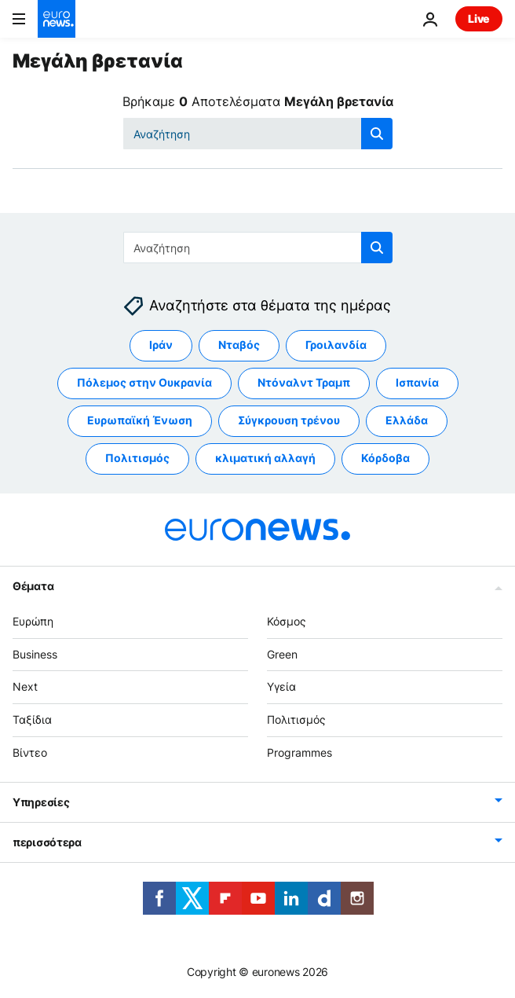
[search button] (377, 133)
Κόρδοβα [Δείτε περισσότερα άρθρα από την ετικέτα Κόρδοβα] (385, 458)
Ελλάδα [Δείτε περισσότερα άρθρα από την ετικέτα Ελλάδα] (406, 420)
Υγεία (281, 687)
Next (25, 687)
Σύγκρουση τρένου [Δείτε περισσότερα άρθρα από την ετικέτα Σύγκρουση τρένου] (289, 420)
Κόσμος (286, 621)
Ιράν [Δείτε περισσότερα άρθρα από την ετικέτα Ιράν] (161, 345)
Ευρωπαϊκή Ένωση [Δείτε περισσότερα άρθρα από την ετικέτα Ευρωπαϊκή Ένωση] (139, 420)
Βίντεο (30, 752)
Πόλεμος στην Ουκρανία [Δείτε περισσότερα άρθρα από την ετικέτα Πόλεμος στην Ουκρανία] (144, 383)
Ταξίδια (32, 720)
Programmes (299, 752)
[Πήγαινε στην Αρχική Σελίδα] (56, 19)
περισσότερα (47, 842)
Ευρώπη (33, 621)
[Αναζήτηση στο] (258, 133)
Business (35, 654)
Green (282, 654)
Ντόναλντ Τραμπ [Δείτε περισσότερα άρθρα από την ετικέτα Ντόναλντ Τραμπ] (304, 383)
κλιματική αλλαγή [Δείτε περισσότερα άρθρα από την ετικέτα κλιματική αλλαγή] (265, 458)
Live (479, 18)
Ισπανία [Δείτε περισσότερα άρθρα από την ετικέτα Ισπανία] (417, 383)
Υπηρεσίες (41, 802)
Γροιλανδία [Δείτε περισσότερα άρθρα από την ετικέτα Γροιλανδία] (336, 345)
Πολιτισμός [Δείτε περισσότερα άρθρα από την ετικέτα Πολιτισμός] (137, 458)
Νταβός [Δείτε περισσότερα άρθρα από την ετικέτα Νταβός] (239, 345)
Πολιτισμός (296, 720)
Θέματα (33, 586)
